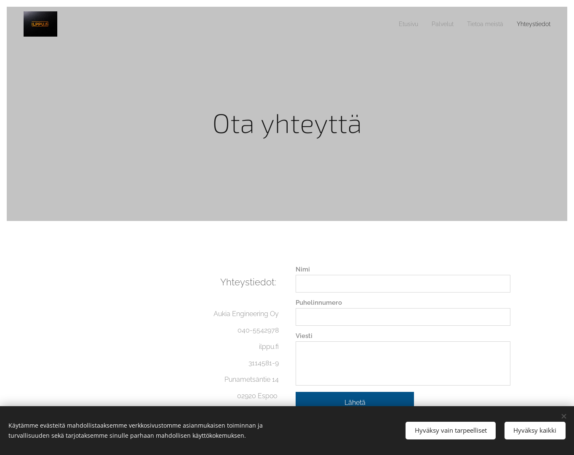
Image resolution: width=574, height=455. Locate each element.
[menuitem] (394, 24)
